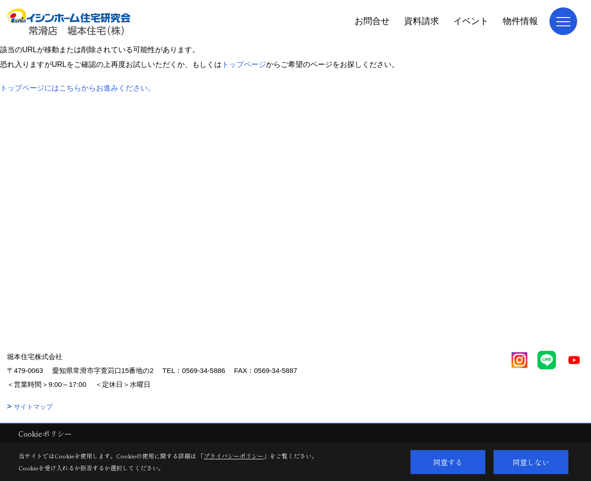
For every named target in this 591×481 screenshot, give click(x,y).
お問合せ (372, 21)
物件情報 (520, 21)
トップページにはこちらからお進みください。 (77, 88)
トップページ (244, 64)
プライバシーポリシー (234, 455)
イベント (470, 21)
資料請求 (421, 21)
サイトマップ (33, 406)
